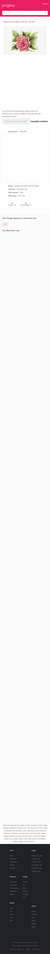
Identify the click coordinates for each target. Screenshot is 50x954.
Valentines (13, 891)
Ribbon (33, 924)
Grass (12, 914)
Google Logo (35, 871)
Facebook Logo (36, 865)
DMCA (28, 949)
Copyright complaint (39, 121)
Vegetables (13, 862)
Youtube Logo (36, 862)
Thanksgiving (14, 888)
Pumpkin (13, 868)
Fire (11, 911)
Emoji (33, 911)
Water (33, 920)
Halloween (13, 885)
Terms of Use (36, 949)
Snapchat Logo (36, 868)
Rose (33, 917)
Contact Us (20, 949)
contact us (24, 114)
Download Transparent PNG (16, 121)
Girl (24, 885)
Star (11, 917)
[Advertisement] (25, 81)
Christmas (13, 882)
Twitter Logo (35, 859)
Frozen (25, 882)
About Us (12, 949)
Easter (12, 894)
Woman (25, 891)
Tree (11, 920)
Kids (24, 897)
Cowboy (25, 894)
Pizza (11, 856)
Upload (45, 4)
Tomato (12, 865)
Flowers (34, 914)
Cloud (12, 908)
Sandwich (13, 859)
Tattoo (33, 927)
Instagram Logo (36, 856)
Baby (24, 888)
